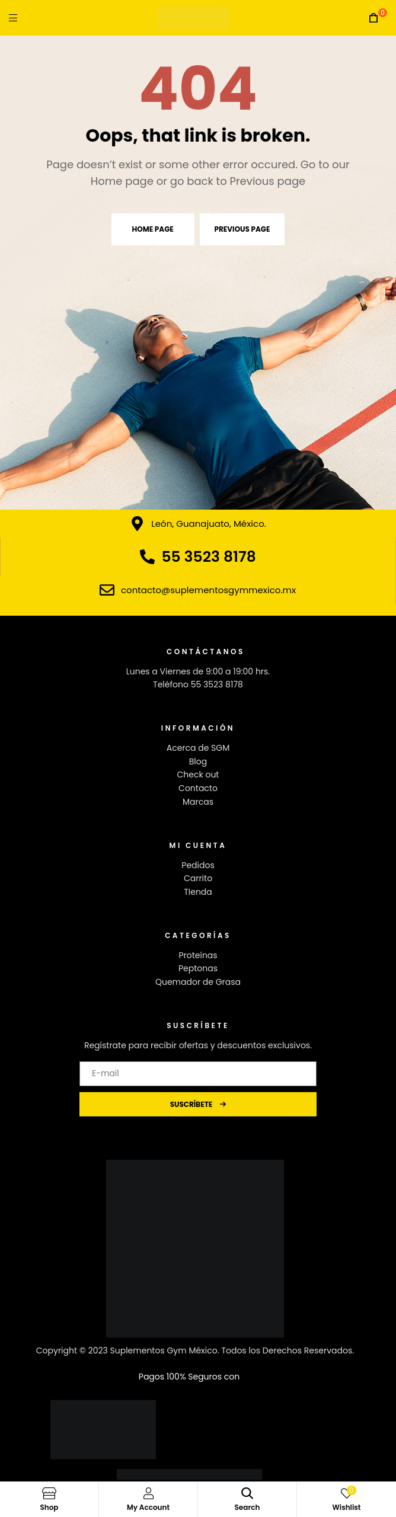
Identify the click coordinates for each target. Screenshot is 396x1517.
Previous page (242, 229)
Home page (153, 229)
